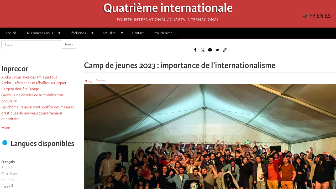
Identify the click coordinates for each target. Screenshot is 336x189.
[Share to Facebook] (195, 49)
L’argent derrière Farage (20, 89)
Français (8, 162)
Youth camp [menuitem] (163, 33)
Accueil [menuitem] (11, 33)
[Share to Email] (217, 49)
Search (69, 44)
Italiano (7, 179)
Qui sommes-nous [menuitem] (41, 35)
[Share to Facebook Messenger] (210, 49)
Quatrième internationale (168, 9)
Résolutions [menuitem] (79, 35)
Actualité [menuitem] (110, 35)
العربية (7, 185)
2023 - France (95, 80)
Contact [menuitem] (138, 33)
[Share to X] (202, 49)
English (7, 167)
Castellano (9, 173)
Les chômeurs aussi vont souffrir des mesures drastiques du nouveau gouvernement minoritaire (37, 113)
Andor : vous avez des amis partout (29, 77)
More (5, 127)
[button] (224, 49)
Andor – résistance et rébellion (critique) (33, 83)
